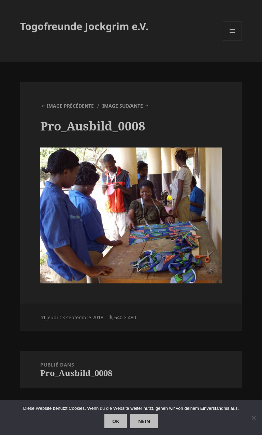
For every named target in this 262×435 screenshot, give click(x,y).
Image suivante (122, 106)
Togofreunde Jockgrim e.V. (84, 26)
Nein (144, 421)
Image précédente (70, 106)
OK (115, 421)
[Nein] (253, 417)
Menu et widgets (232, 40)
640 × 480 (125, 317)
